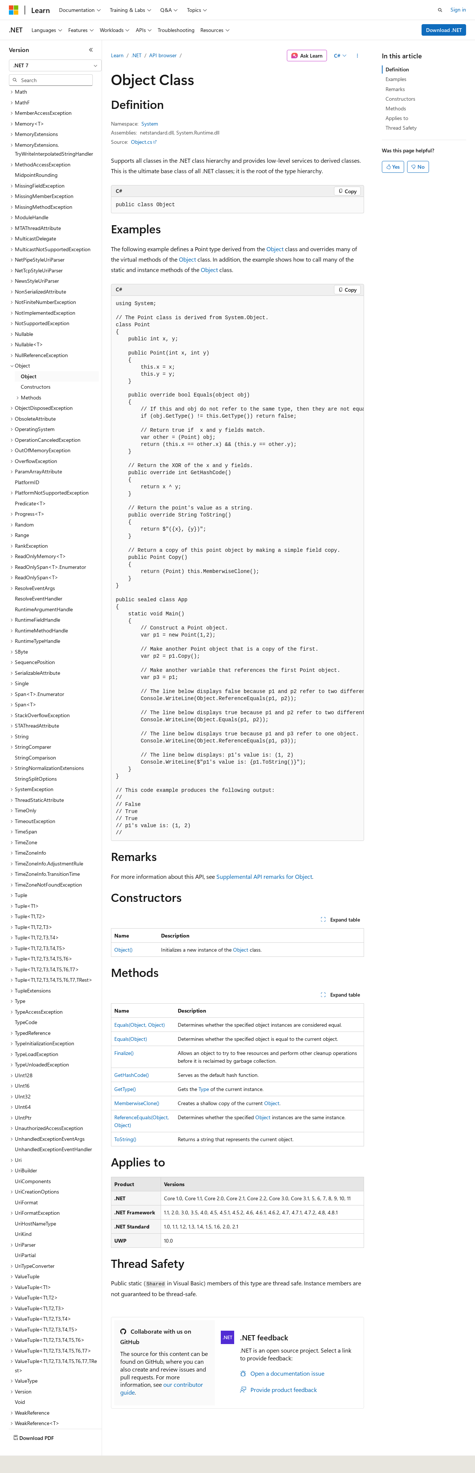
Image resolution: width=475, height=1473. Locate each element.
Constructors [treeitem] (35, 369)
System (149, 123)
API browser (163, 55)
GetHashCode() (131, 1074)
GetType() (125, 1088)
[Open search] (440, 10)
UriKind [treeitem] (23, 1216)
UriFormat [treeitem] (26, 1184)
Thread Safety (401, 127)
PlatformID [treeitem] (27, 464)
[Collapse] (91, 49)
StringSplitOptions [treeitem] (36, 761)
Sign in (458, 9)
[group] (237, 568)
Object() (123, 949)
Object (275, 249)
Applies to (397, 118)
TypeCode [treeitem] (26, 1004)
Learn (117, 55)
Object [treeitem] (28, 358)
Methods (396, 108)
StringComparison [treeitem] (35, 740)
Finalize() (124, 1052)
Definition (397, 69)
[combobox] (55, 65)
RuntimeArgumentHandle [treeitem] (44, 591)
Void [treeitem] (20, 1384)
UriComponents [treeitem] (33, 1163)
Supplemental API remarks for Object (264, 876)
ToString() (125, 1139)
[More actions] (357, 56)
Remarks (395, 89)
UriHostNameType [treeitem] (35, 1206)
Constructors (400, 98)
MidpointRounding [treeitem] (36, 157)
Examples (396, 78)
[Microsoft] (14, 10)
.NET (136, 55)
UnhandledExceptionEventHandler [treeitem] (53, 1131)
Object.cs (141, 141)
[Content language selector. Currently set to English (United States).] (43, 1462)
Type (204, 1088)
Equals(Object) (130, 1038)
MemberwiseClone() (136, 1103)
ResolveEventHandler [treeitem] (38, 581)
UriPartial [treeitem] (25, 1237)
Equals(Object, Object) (139, 1024)
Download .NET (444, 29)
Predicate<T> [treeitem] (30, 485)
